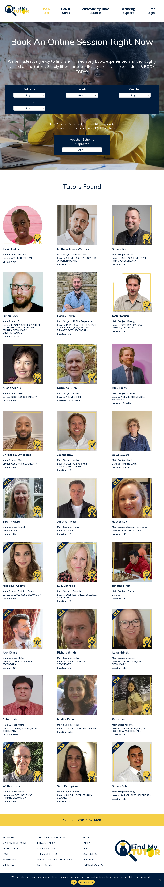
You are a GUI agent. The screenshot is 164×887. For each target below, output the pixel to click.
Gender (134, 89)
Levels (82, 89)
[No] (160, 880)
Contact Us (44, 864)
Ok (73, 882)
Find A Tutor (45, 11)
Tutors (29, 102)
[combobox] (29, 95)
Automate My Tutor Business (95, 11)
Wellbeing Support (128, 11)
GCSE (85, 848)
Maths (87, 837)
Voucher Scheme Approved (82, 141)
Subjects (29, 89)
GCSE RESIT (89, 859)
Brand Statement (14, 848)
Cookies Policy (46, 848)
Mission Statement (15, 842)
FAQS (5, 853)
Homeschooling (93, 864)
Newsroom (9, 859)
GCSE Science (90, 853)
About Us (8, 837)
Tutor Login (151, 11)
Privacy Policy (46, 842)
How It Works (65, 11)
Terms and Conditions (51, 837)
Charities (8, 864)
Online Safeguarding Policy (54, 859)
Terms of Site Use (48, 853)
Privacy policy (86, 882)
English (87, 842)
